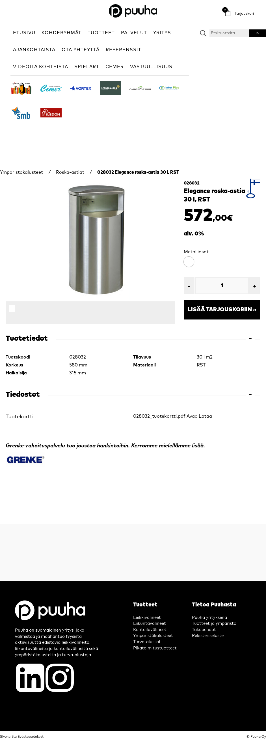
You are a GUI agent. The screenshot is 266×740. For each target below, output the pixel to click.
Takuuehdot (204, 630)
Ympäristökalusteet (21, 172)
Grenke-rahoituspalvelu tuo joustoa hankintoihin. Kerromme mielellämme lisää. (105, 446)
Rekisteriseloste (208, 636)
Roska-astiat (70, 172)
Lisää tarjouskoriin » (222, 309)
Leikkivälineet (147, 617)
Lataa (205, 416)
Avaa (192, 416)
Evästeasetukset (31, 736)
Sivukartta (8, 736)
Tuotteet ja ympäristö (214, 623)
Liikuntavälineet (149, 623)
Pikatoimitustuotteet (155, 648)
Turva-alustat (147, 642)
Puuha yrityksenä (209, 617)
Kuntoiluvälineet (149, 630)
